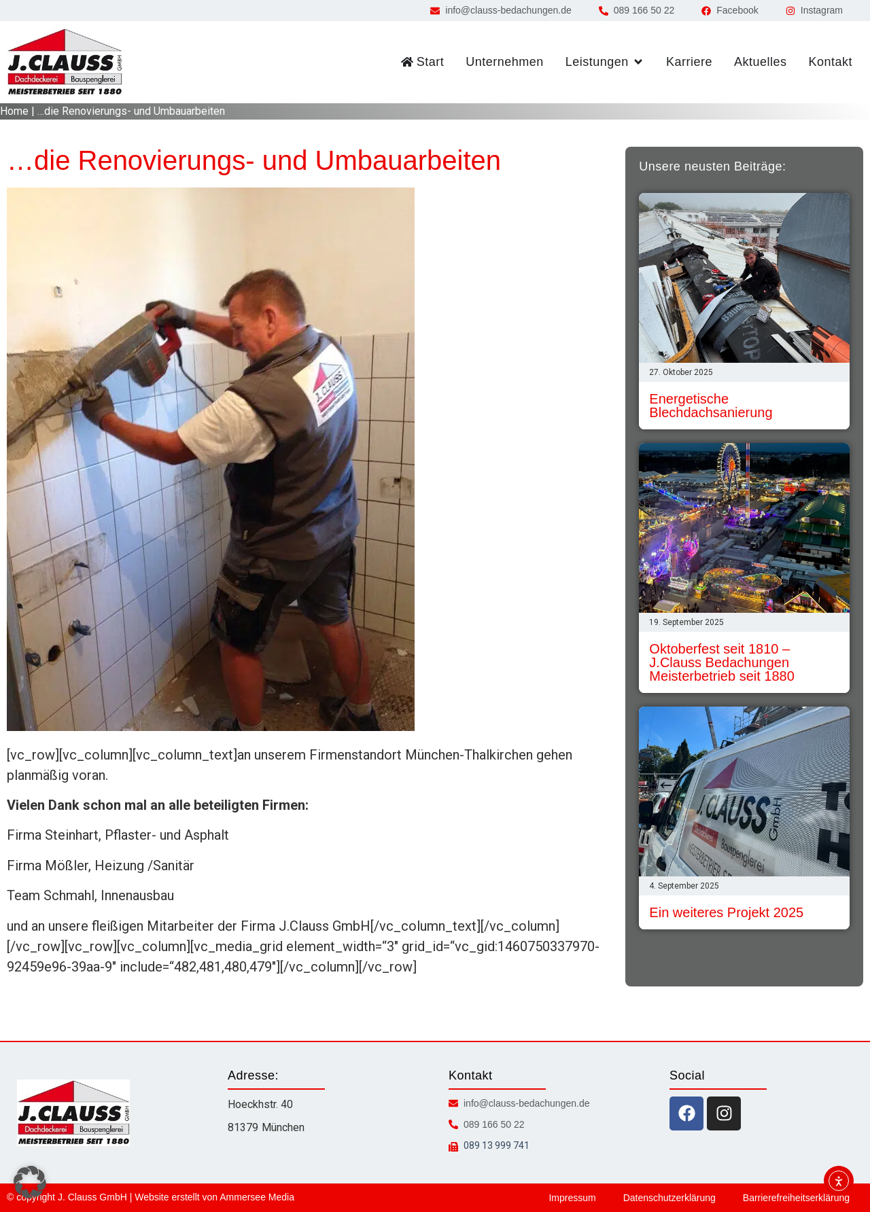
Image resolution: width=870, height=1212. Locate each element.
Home (14, 111)
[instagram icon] (724, 1113)
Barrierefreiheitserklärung (796, 1197)
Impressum (572, 1197)
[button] (30, 1182)
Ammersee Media (257, 1197)
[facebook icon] (686, 1113)
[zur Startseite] (64, 62)
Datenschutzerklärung (669, 1197)
